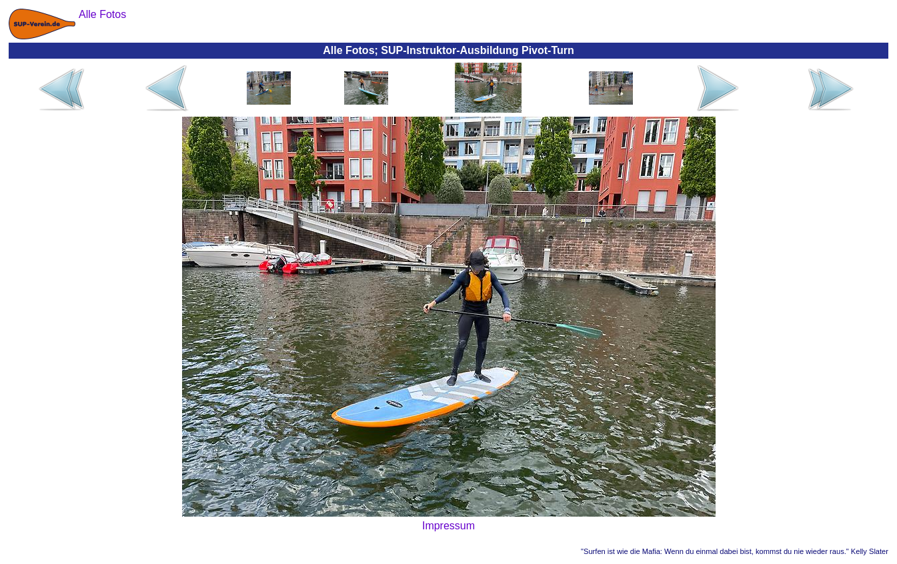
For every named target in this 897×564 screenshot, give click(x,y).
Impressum (448, 525)
